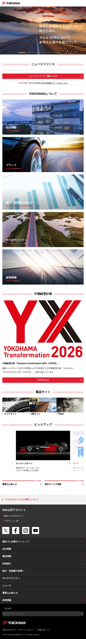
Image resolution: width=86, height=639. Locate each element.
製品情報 (6, 556)
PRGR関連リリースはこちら (55, 83)
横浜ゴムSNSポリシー (14, 516)
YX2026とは (43, 380)
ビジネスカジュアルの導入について (21, 499)
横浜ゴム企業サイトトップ (15, 541)
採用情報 (6, 600)
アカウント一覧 (11, 521)
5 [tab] (56, 52)
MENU (83, 3)
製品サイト (43, 392)
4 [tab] (47, 52)
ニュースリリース (43, 64)
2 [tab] (30, 52)
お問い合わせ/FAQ (9, 630)
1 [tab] (21, 52)
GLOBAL (8, 608)
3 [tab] (39, 52)
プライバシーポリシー (26, 630)
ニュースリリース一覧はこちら (43, 76)
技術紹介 (6, 563)
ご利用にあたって (42, 630)
